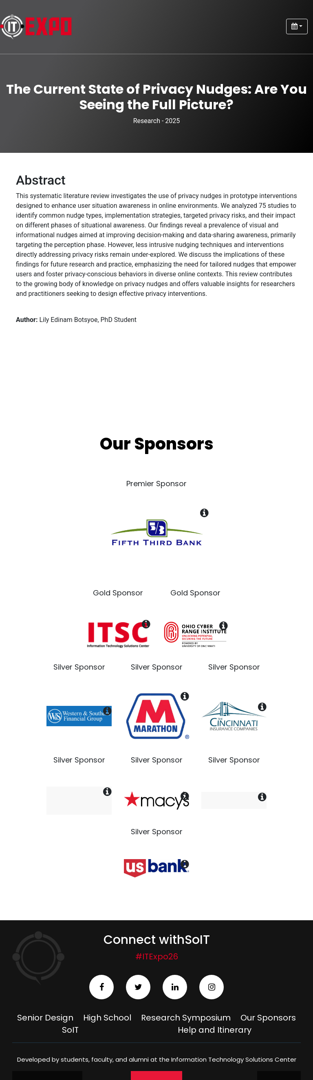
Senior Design (45, 1017)
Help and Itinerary (214, 1030)
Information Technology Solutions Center (233, 1059)
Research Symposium (186, 1017)
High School (107, 1017)
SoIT (70, 1030)
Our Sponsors (268, 1017)
